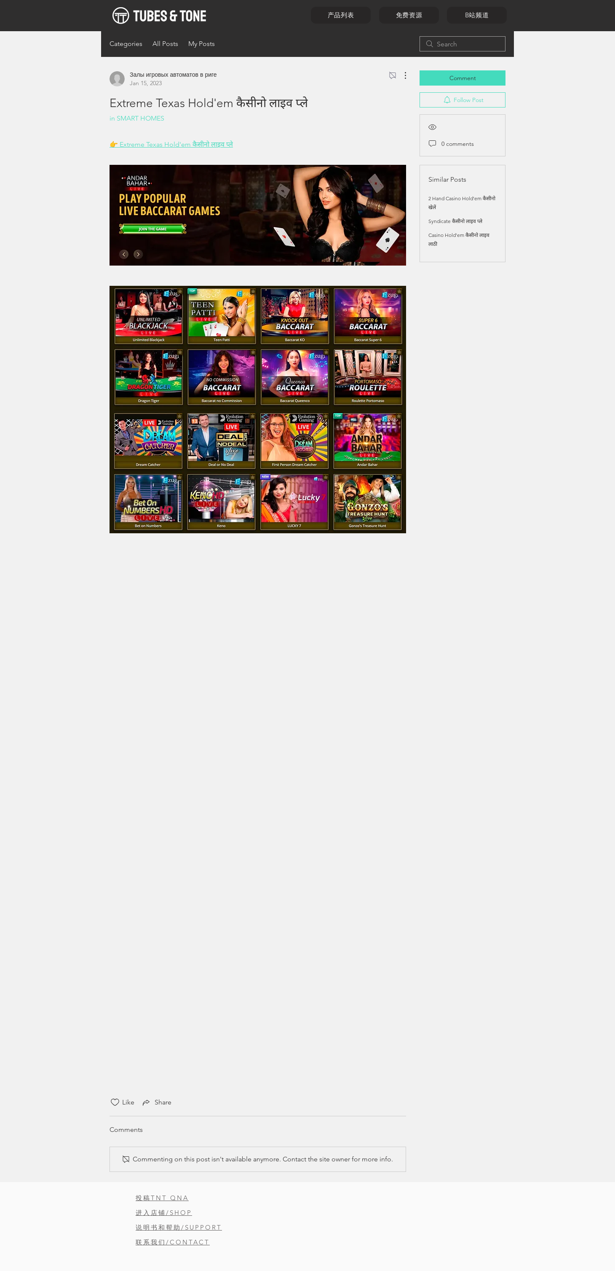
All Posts (165, 44)
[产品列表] (341, 15)
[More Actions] (401, 75)
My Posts (201, 44)
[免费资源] (409, 15)
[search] (462, 43)
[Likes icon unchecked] (115, 1102)
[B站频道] (477, 15)
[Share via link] (156, 1102)
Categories (126, 44)
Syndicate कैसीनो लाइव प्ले (455, 221)
